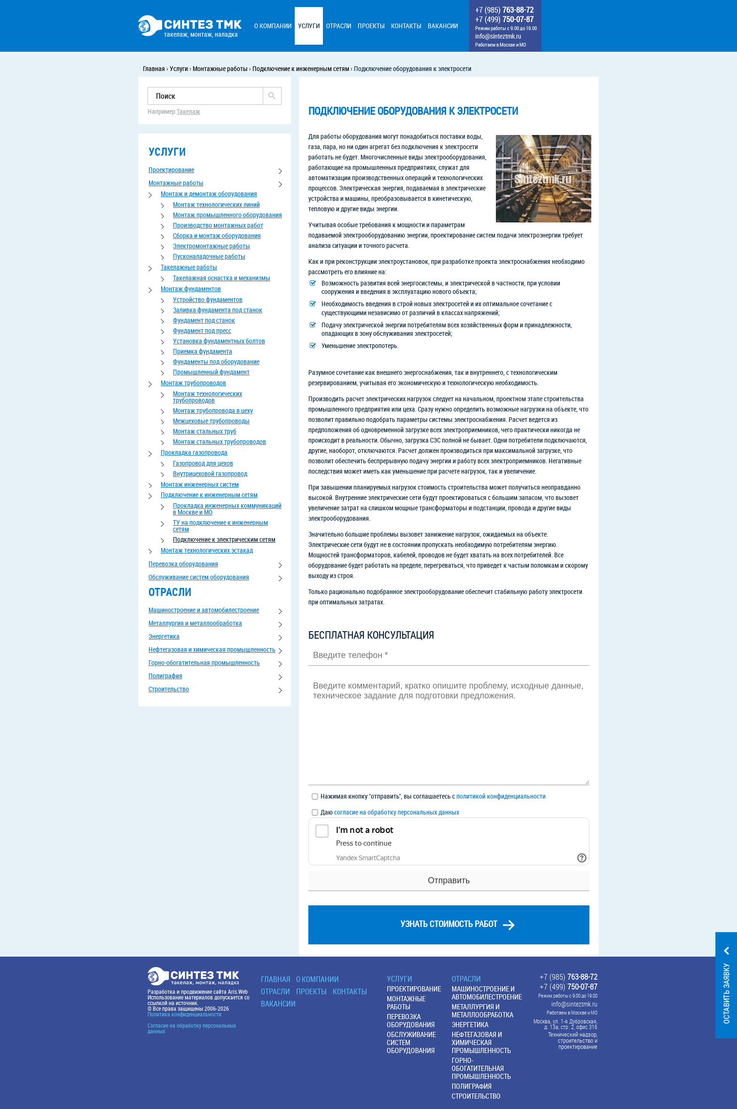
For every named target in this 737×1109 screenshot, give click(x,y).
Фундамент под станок (204, 320)
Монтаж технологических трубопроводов (207, 396)
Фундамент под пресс (202, 330)
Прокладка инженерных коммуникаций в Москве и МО (227, 508)
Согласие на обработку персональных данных (192, 1028)
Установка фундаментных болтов (219, 340)
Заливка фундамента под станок (217, 309)
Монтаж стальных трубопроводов (219, 441)
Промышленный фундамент (211, 371)
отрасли (170, 592)
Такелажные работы (189, 266)
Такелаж (188, 111)
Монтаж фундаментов (191, 288)
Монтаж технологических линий (216, 204)
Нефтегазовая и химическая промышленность (212, 649)
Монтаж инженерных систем (200, 484)
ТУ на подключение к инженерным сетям (220, 525)
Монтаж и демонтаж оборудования (209, 193)
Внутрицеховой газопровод (210, 473)
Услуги (399, 979)
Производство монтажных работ (218, 225)
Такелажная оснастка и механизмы (221, 277)
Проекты (311, 991)
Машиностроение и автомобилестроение (204, 609)
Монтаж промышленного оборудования (227, 214)
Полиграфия (165, 675)
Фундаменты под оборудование (216, 361)
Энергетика (164, 636)
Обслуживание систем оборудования (199, 576)
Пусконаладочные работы (209, 256)
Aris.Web (238, 991)
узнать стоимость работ (448, 923)
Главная (275, 979)
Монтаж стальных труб (204, 431)
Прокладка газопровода (194, 452)
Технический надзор (572, 1034)
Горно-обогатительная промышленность (204, 662)
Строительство (169, 688)
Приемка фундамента (202, 351)
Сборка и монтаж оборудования (217, 235)
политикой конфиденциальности (501, 796)
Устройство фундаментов (208, 299)
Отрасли (275, 991)
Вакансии (278, 1003)
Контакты (350, 991)
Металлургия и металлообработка (195, 622)
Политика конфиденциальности (184, 1014)
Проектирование (171, 169)
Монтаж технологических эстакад (207, 550)
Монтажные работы (176, 182)
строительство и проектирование (577, 1044)
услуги (167, 151)
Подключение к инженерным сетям (209, 494)
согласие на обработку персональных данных (396, 812)
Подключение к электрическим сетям (224, 539)
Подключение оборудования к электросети (413, 111)
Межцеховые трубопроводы (211, 420)
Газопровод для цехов (203, 463)
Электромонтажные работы (211, 245)
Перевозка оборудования (183, 563)
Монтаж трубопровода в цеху (213, 410)
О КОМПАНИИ (317, 979)
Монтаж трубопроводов (193, 382)
